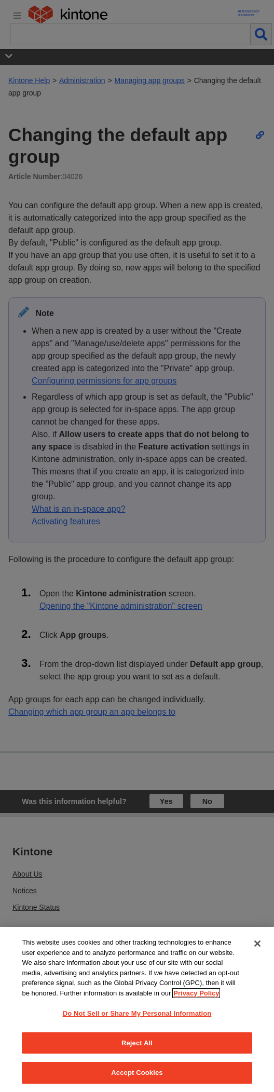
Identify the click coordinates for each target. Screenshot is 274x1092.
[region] (137, 1009)
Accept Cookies (136, 1072)
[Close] (257, 943)
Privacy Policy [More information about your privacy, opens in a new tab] (196, 993)
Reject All (137, 1043)
